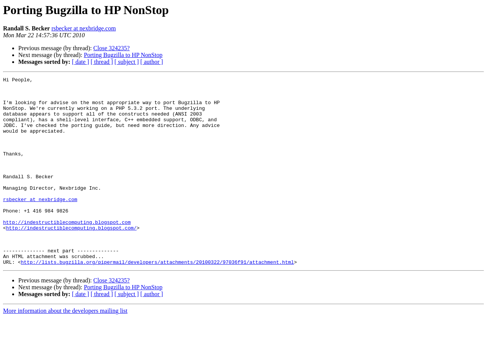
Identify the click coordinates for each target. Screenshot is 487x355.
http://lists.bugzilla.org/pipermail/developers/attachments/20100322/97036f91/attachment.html (157, 299)
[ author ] (151, 62)
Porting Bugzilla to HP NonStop (123, 55)
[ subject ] (127, 62)
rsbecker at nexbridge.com (83, 28)
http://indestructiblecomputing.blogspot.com (67, 251)
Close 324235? (111, 48)
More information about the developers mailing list (65, 348)
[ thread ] (102, 62)
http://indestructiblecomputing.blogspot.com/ (71, 258)
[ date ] (80, 62)
